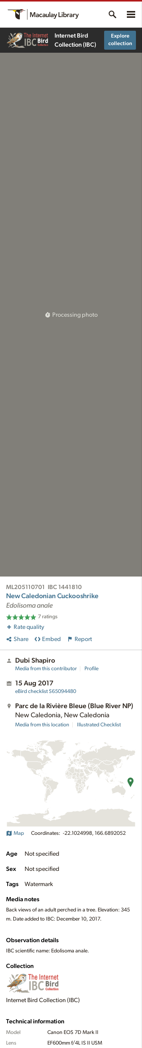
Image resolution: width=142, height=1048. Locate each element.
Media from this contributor (46, 668)
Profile (91, 668)
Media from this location (42, 724)
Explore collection (120, 39)
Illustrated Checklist (99, 724)
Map (15, 833)
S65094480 (45, 691)
